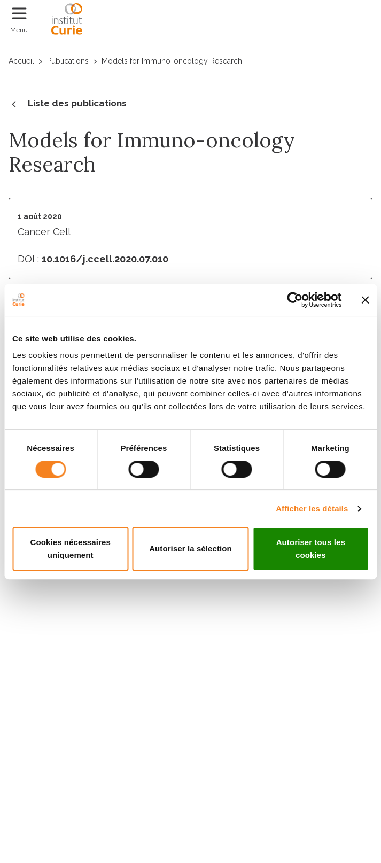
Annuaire (30, 683)
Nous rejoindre (44, 660)
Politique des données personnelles (71, 806)
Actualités (33, 706)
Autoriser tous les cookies (310, 548)
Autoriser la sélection (190, 548)
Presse (25, 752)
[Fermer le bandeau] (365, 300)
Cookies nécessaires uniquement (70, 548)
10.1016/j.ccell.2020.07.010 (105, 259)
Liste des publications (68, 104)
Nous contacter (46, 637)
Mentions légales (38, 786)
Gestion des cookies (44, 825)
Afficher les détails (312, 508)
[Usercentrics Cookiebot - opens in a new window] (294, 300)
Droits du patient (49, 729)
